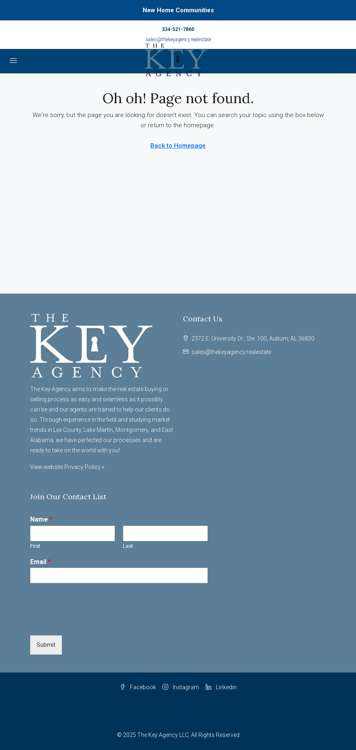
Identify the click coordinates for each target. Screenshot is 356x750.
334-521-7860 (178, 29)
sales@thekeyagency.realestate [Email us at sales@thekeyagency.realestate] (231, 352)
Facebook (138, 687)
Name (41, 519)
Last (128, 546)
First (35, 546)
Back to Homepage (178, 145)
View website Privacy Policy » (67, 467)
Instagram (181, 687)
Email (40, 562)
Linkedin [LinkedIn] (221, 687)
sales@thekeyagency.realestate (178, 39)
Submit (46, 645)
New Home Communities (178, 10)
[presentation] (92, 622)
